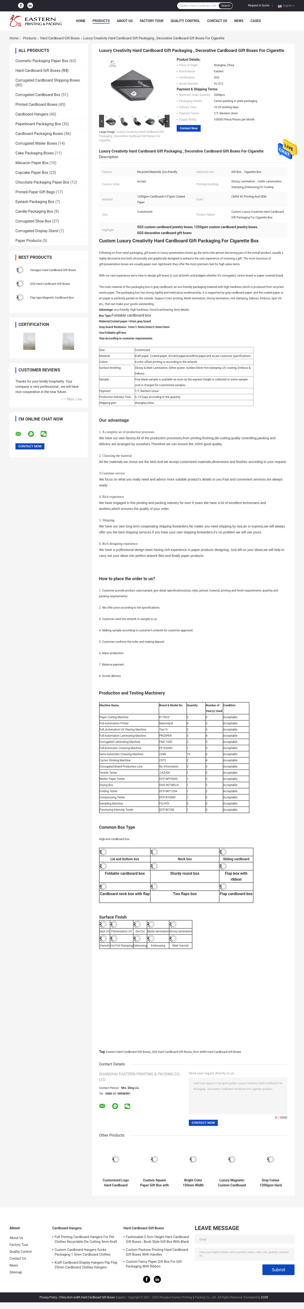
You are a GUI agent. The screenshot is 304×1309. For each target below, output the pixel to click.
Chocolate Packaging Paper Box (42, 182)
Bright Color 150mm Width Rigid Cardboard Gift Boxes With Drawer (193, 1182)
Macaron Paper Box (31, 163)
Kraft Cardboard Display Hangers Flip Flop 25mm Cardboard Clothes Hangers (86, 1265)
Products (101, 21)
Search (225, 5)
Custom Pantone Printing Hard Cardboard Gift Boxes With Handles (157, 1252)
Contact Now (189, 128)
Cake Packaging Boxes (34, 153)
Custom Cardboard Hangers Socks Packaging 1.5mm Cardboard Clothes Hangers (83, 1253)
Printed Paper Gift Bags (35, 192)
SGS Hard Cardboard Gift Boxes (50, 284)
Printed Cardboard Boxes (36, 104)
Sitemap (16, 1272)
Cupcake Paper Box (31, 172)
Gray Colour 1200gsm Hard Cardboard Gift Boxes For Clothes (270, 1182)
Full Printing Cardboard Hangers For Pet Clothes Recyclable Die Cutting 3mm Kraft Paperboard (86, 1240)
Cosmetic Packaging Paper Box (41, 61)
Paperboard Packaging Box (38, 124)
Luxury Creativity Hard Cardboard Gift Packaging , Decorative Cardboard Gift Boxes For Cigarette (131, 136)
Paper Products (28, 240)
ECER (264, 1297)
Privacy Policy (48, 1297)
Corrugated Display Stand (36, 231)
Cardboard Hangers (31, 114)
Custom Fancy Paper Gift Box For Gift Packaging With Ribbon (154, 1264)
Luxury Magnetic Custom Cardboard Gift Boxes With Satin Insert (232, 1182)
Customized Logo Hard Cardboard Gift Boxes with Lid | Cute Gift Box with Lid (115, 1182)
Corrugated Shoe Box (33, 221)
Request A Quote (258, 5)
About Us (125, 21)
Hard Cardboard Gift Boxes (60, 38)
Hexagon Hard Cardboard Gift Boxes (53, 270)
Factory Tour (152, 21)
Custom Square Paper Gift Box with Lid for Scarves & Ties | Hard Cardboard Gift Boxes (154, 1182)
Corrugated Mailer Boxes (36, 143)
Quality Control (185, 21)
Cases (256, 21)
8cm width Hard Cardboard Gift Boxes (217, 1052)
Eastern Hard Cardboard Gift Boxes (128, 1052)
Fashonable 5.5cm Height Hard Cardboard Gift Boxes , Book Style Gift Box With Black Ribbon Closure (157, 1240)
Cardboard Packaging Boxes (39, 133)
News (238, 21)
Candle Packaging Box (34, 211)
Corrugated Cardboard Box (37, 95)
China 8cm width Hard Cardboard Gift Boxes (87, 1297)
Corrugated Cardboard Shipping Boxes (47, 80)
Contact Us (217, 21)
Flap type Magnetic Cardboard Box (52, 297)
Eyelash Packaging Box (34, 201)
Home (81, 21)
